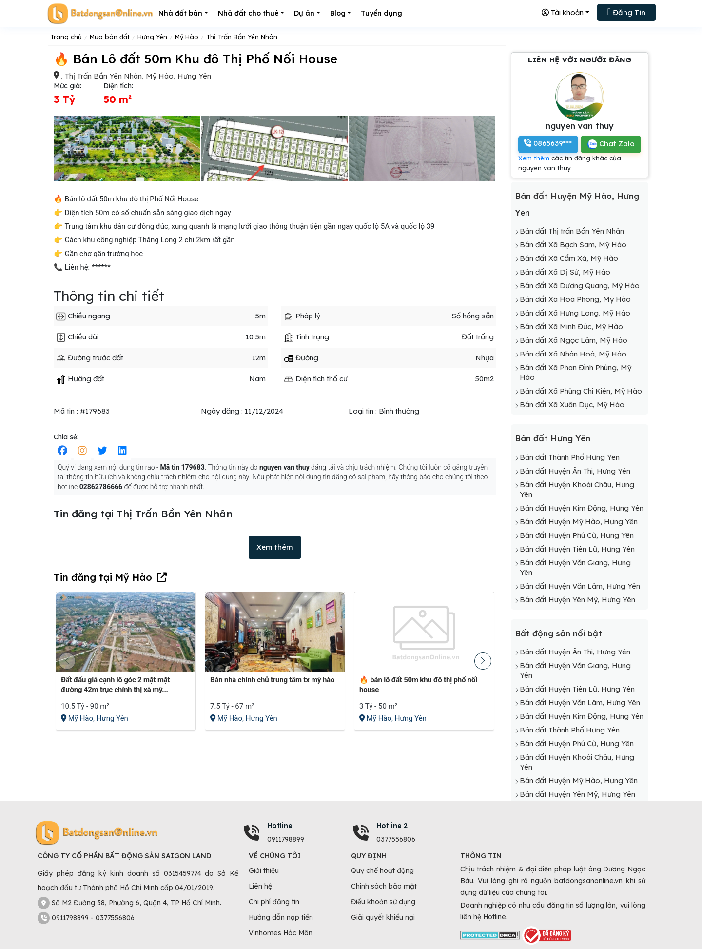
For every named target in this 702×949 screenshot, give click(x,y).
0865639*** (548, 143)
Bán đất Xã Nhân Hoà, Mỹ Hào (573, 353)
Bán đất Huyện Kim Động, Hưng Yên (582, 508)
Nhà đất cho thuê (248, 13)
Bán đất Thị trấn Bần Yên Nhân (572, 231)
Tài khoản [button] (563, 12)
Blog (338, 13)
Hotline (279, 825)
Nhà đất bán (180, 13)
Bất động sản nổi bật (558, 633)
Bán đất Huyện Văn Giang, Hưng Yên (575, 567)
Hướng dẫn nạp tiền (281, 917)
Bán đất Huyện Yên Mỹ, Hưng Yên (577, 599)
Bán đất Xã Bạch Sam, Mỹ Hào (573, 244)
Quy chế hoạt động (382, 870)
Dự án (304, 13)
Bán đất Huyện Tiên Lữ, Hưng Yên (577, 549)
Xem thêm (274, 547)
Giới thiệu (264, 870)
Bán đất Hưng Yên (552, 438)
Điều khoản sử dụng (383, 901)
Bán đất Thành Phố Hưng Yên (570, 457)
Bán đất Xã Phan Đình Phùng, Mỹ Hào (575, 372)
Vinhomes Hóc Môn (280, 933)
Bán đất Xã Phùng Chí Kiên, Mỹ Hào (581, 390)
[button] (482, 661)
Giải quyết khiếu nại (383, 917)
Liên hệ (260, 886)
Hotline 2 (392, 825)
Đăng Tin (626, 11)
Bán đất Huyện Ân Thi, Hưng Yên (575, 470)
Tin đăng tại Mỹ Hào (103, 577)
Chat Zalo (611, 144)
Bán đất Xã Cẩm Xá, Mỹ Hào (569, 258)
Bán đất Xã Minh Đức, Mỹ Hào (571, 326)
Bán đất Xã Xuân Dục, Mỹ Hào (572, 404)
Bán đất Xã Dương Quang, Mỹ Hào (580, 285)
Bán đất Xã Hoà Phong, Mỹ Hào (575, 299)
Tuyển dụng (381, 13)
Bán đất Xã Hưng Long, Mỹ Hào (575, 312)
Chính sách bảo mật (384, 886)
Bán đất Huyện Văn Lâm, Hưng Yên (580, 586)
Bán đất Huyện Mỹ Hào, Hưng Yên (579, 521)
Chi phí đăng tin (274, 901)
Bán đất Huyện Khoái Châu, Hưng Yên (577, 489)
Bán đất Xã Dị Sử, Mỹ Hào (565, 272)
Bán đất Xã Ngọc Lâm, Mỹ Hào (573, 340)
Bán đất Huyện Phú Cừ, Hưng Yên (577, 535)
